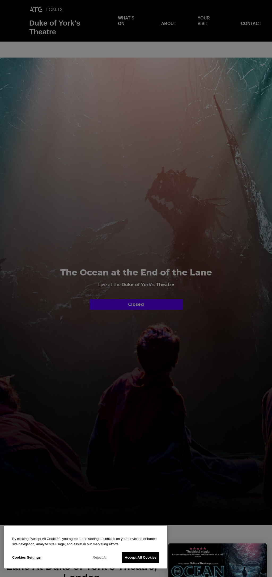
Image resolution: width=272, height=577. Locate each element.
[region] (85, 547)
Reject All (100, 557)
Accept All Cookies (141, 557)
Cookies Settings (26, 557)
